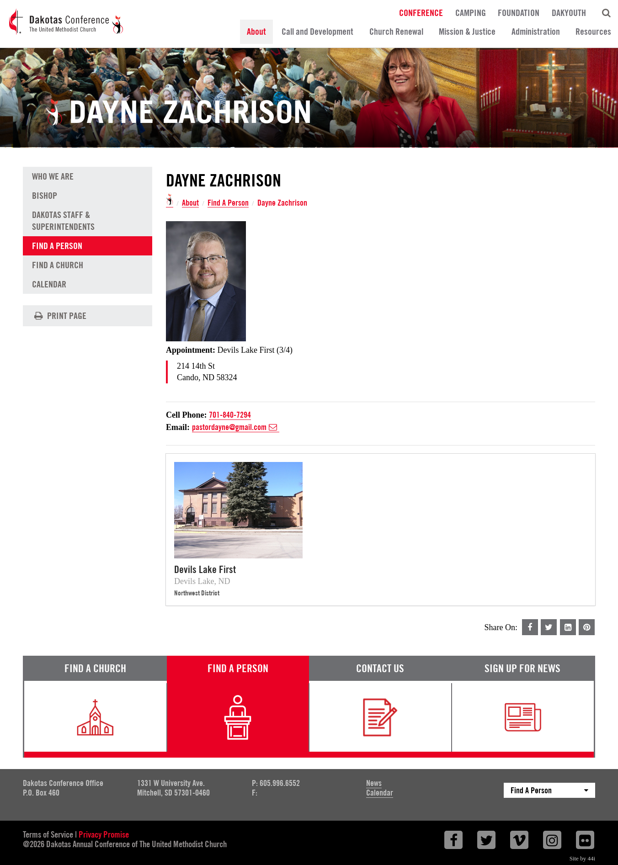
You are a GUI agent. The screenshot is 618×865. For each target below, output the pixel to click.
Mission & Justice (467, 31)
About (256, 31)
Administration (535, 31)
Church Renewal (396, 31)
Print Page (59, 316)
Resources (593, 31)
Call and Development (317, 31)
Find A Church (57, 265)
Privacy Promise (104, 834)
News (374, 783)
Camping (470, 12)
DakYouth (569, 12)
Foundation (518, 12)
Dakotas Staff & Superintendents (63, 220)
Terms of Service (48, 834)
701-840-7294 (230, 414)
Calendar (49, 284)
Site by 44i (582, 858)
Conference (421, 12)
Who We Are (53, 176)
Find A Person (228, 203)
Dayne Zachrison (282, 203)
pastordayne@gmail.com (235, 427)
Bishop (44, 195)
